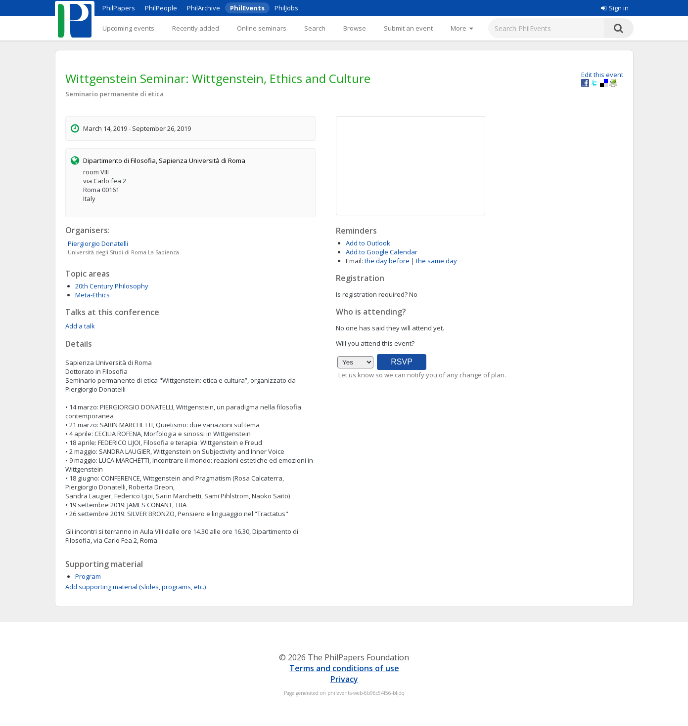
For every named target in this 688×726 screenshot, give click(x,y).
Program (88, 576)
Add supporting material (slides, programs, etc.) (135, 586)
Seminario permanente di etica (114, 93)
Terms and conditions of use (344, 668)
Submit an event (408, 28)
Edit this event (602, 74)
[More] (462, 28)
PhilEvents (247, 7)
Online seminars (261, 28)
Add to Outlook (368, 243)
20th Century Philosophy (111, 286)
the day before (387, 260)
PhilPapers (118, 7)
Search (314, 28)
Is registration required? (372, 294)
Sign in (615, 7)
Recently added (195, 28)
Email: (354, 260)
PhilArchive (203, 7)
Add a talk (80, 326)
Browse (354, 28)
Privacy (344, 679)
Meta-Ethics (92, 294)
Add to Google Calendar (381, 251)
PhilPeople (161, 7)
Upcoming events (128, 28)
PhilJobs (286, 7)
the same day (436, 260)
